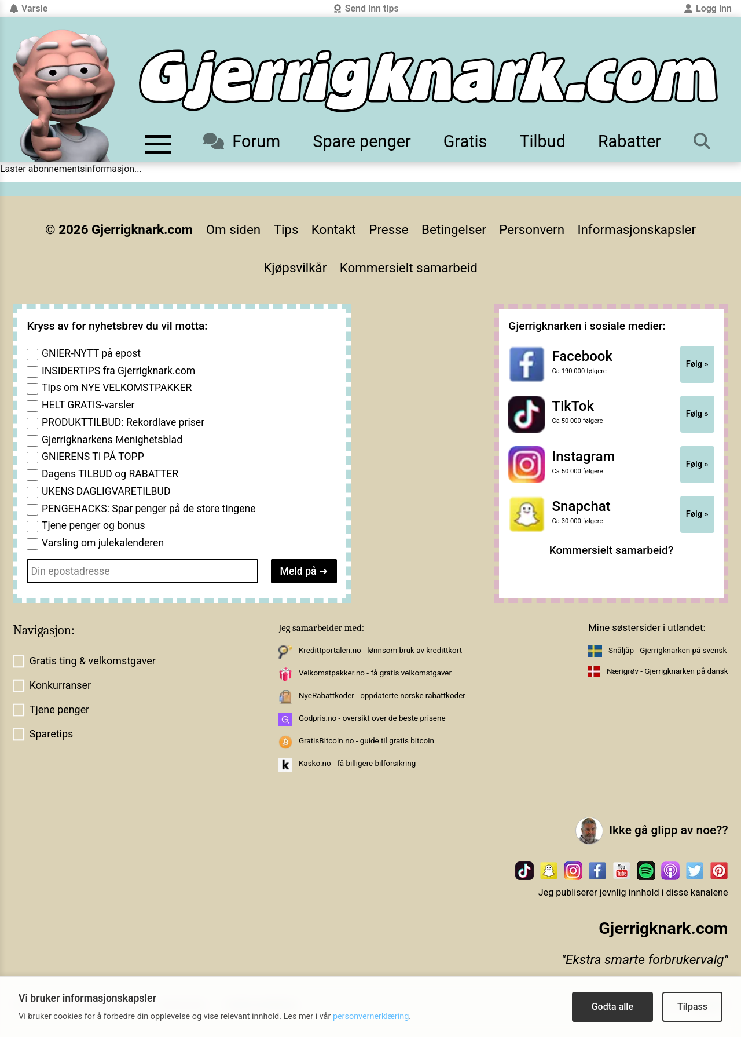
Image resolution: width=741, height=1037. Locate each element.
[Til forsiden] (428, 81)
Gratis (465, 141)
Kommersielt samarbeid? (611, 550)
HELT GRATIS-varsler (88, 405)
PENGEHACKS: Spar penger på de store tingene (149, 508)
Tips (286, 229)
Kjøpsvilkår (295, 267)
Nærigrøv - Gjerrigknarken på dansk (667, 671)
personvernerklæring (371, 1016)
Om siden (233, 229)
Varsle (28, 8)
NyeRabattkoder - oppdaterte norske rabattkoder (382, 695)
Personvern (531, 229)
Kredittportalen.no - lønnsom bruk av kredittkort (380, 650)
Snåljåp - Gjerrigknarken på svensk (667, 650)
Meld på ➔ (304, 571)
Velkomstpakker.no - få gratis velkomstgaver (375, 673)
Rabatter (629, 141)
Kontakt (333, 229)
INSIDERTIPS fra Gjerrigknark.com (118, 371)
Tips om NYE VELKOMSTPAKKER (117, 387)
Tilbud (542, 141)
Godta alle (612, 1006)
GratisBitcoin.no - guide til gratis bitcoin (366, 740)
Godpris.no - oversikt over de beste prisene (372, 718)
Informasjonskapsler (636, 229)
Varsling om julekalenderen (103, 543)
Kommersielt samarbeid (409, 267)
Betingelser (453, 229)
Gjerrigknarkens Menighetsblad (112, 440)
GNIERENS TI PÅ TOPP (93, 456)
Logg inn (708, 8)
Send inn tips (366, 8)
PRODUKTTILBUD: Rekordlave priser (123, 422)
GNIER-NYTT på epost (91, 353)
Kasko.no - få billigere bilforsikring (357, 763)
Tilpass (692, 1006)
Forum (241, 141)
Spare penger (361, 141)
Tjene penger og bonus (93, 525)
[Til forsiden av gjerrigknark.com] (64, 95)
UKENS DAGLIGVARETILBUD (106, 491)
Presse (388, 229)
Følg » (697, 364)
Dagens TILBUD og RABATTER (110, 474)
